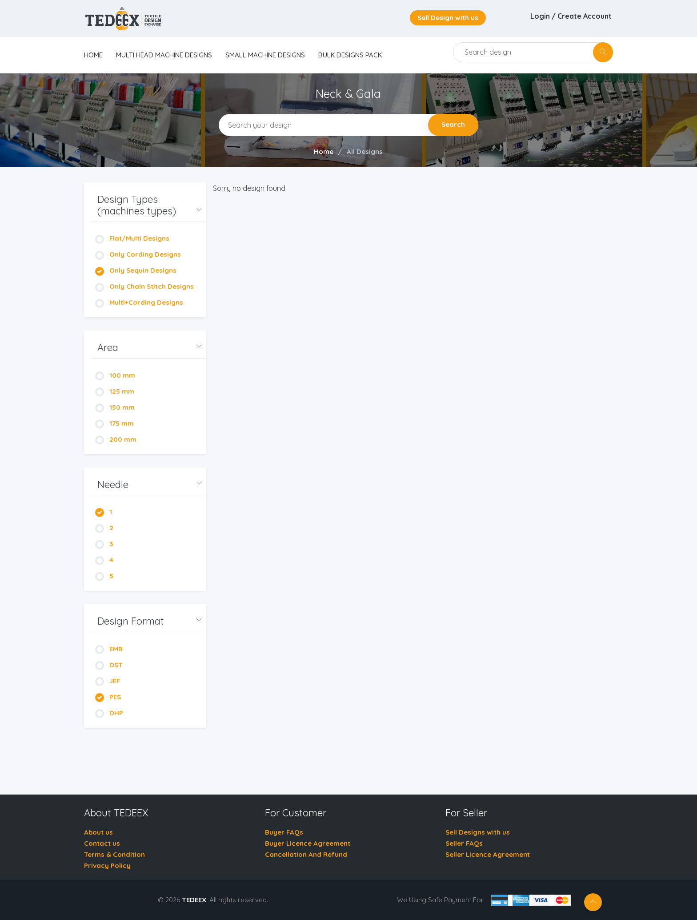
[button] (148, 205)
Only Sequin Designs (135, 270)
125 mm (114, 391)
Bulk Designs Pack (350, 55)
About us (98, 832)
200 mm (115, 439)
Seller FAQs (464, 843)
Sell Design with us (447, 17)
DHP (109, 713)
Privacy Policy (107, 865)
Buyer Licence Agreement (307, 843)
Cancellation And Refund (306, 854)
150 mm (115, 407)
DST (109, 665)
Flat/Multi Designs (132, 238)
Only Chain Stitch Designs (144, 286)
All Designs (365, 151)
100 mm (115, 375)
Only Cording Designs (138, 254)
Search (453, 124)
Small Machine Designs (265, 55)
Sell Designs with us (477, 832)
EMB (109, 649)
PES (108, 697)
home (93, 55)
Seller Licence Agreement (487, 854)
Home (323, 151)
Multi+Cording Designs (139, 302)
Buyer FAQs (284, 832)
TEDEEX (194, 900)
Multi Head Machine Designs (164, 55)
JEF (107, 681)
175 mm (114, 423)
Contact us (102, 843)
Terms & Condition (114, 854)
